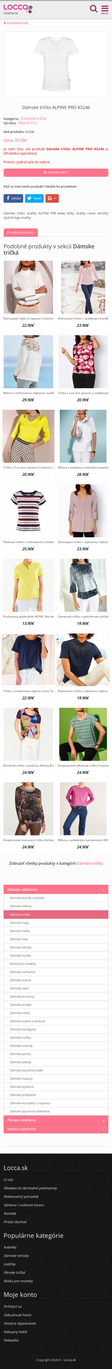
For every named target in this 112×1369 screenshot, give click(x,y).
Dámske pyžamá (21, 1086)
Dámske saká (19, 988)
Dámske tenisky (16, 1255)
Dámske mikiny (21, 906)
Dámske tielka (20, 931)
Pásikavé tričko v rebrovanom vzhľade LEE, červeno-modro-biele (47, 542)
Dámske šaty (19, 939)
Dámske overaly (21, 1045)
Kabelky (10, 1247)
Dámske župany (21, 1078)
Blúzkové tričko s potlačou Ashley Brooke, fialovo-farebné (42, 765)
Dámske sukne (20, 980)
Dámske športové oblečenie (30, 1111)
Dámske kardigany (23, 1029)
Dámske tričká (16, 23)
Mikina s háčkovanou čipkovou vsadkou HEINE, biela (39, 393)
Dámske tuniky (20, 955)
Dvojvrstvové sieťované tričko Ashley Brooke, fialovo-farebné (44, 840)
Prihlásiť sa (12, 1306)
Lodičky (9, 1264)
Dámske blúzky (21, 947)
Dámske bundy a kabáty (27, 898)
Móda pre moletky (23, 963)
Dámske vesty (20, 1013)
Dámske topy (19, 922)
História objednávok (20, 1323)
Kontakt (10, 1213)
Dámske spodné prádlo (26, 1070)
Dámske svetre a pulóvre (27, 1021)
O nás (8, 1179)
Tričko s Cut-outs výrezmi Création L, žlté (31, 467)
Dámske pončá (20, 1054)
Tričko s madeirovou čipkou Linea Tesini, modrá (35, 691)
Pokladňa (11, 1340)
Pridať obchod (15, 1221)
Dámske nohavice (22, 972)
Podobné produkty (20, 232)
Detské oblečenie (21, 1129)
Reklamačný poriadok (21, 1196)
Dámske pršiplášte (23, 1095)
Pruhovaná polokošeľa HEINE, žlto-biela (30, 616)
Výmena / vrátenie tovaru (24, 1205)
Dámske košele (20, 1004)
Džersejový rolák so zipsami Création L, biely (33, 318)
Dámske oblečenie (22, 889)
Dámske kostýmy (22, 996)
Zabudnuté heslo (17, 1315)
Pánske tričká (14, 1272)
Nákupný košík (15, 1331)
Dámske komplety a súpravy (30, 1103)
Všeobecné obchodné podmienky (30, 1188)
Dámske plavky (21, 1062)
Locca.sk (70, 1360)
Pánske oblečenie (21, 1120)
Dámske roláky (20, 1037)
